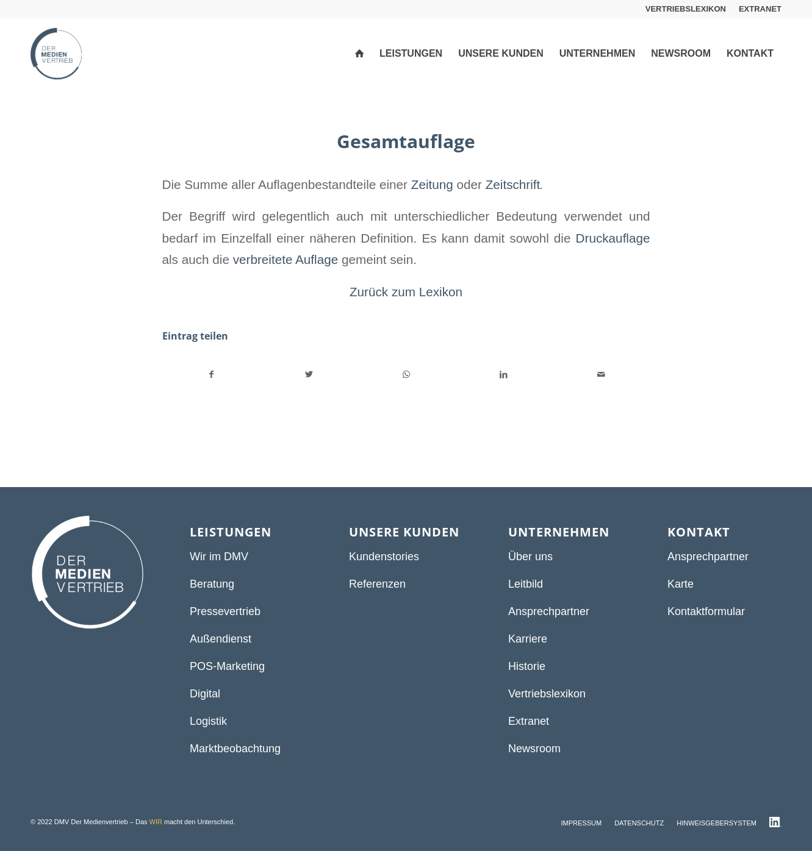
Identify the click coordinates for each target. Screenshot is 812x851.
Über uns (530, 556)
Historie (526, 666)
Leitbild (525, 584)
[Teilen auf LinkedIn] (503, 374)
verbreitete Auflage (286, 259)
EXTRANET (760, 8)
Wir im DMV (219, 556)
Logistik (208, 721)
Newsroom (534, 748)
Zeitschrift (513, 184)
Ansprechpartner (548, 611)
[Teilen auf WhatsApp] (406, 374)
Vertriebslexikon (547, 694)
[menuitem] (686, 9)
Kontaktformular (706, 611)
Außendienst (220, 639)
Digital (205, 694)
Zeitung (432, 184)
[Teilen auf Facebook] (211, 374)
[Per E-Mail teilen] (601, 374)
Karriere (527, 639)
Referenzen (377, 584)
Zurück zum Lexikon (406, 292)
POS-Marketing (227, 666)
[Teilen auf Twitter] (308, 374)
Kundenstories (384, 556)
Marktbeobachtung (235, 748)
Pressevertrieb (225, 611)
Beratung (212, 584)
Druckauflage (613, 238)
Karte (680, 584)
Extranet (528, 721)
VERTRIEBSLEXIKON (685, 8)
